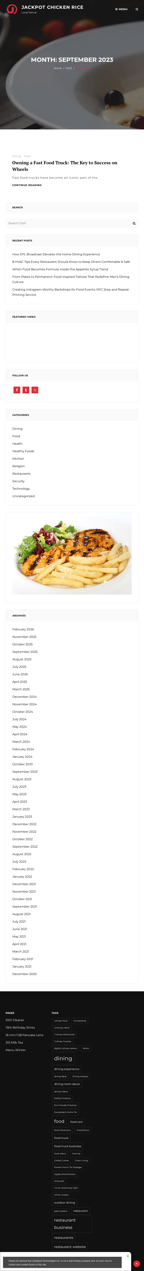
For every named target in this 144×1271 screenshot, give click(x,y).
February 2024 (23, 749)
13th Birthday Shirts (20, 1027)
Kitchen (18, 458)
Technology (21, 488)
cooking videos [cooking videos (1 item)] (62, 1028)
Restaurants (21, 473)
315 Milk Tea (14, 1042)
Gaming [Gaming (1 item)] (76, 1153)
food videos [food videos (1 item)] (60, 1153)
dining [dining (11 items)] (63, 1058)
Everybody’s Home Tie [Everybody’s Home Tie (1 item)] (65, 1112)
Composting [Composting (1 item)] (79, 1021)
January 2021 (22, 966)
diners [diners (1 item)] (86, 1048)
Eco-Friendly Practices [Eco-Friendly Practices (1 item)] (65, 1105)
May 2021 (19, 936)
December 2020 (24, 974)
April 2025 (19, 682)
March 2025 (21, 689)
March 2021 (20, 951)
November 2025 (24, 637)
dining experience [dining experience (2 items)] (66, 1069)
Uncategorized (23, 496)
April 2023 (19, 801)
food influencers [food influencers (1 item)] (62, 1130)
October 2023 (22, 764)
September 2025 (25, 652)
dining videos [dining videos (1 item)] (61, 1091)
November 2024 (24, 704)
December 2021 (24, 884)
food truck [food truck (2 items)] (61, 1138)
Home (58, 68)
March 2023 (21, 809)
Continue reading (27, 185)
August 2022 (21, 854)
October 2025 (22, 644)
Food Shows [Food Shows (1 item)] (83, 1130)
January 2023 (22, 816)
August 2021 (21, 914)
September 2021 (24, 906)
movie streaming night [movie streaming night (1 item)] (66, 1188)
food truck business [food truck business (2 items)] (67, 1146)
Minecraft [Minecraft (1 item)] (59, 1181)
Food (27, 156)
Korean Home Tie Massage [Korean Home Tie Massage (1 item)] (68, 1167)
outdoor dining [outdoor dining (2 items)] (64, 1202)
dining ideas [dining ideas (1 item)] (60, 1076)
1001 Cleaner (15, 1020)
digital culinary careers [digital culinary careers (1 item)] (65, 1048)
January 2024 (22, 756)
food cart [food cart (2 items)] (76, 1122)
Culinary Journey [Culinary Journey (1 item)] (62, 1041)
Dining (16, 156)
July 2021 (19, 921)
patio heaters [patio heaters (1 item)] (60, 1211)
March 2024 (21, 741)
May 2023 (19, 794)
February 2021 (22, 959)
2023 (69, 68)
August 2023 (21, 779)
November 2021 (24, 891)
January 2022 (22, 876)
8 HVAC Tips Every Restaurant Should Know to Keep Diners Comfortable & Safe (71, 262)
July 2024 (19, 719)
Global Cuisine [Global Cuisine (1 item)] (61, 1160)
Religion (18, 466)
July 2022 (19, 861)
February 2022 (23, 869)
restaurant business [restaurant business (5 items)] (65, 1224)
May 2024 (19, 727)
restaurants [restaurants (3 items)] (63, 1238)
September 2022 (25, 846)
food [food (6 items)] (59, 1121)
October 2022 (22, 839)
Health (17, 443)
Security (18, 481)
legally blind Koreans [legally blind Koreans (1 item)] (64, 1174)
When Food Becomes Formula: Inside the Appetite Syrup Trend (60, 269)
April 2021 (19, 944)
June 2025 (20, 674)
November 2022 (24, 831)
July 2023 (19, 786)
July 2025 (19, 667)
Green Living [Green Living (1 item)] (81, 1160)
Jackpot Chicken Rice (52, 7)
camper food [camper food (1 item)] (60, 1021)
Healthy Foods (23, 451)
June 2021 (19, 929)
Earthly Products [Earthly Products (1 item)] (62, 1098)
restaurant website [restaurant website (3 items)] (70, 1247)
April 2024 (19, 734)
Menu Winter (16, 1050)
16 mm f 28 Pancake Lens (24, 1035)
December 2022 (24, 824)
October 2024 (22, 712)
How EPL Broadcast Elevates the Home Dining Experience (56, 254)
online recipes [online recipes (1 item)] (61, 1195)
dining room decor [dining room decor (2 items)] (67, 1084)
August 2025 (21, 659)
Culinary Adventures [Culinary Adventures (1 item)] (64, 1034)
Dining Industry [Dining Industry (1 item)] (80, 1076)
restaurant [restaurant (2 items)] (80, 1211)
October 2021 (22, 899)
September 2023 (25, 771)
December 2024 (24, 697)
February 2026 (23, 629)
